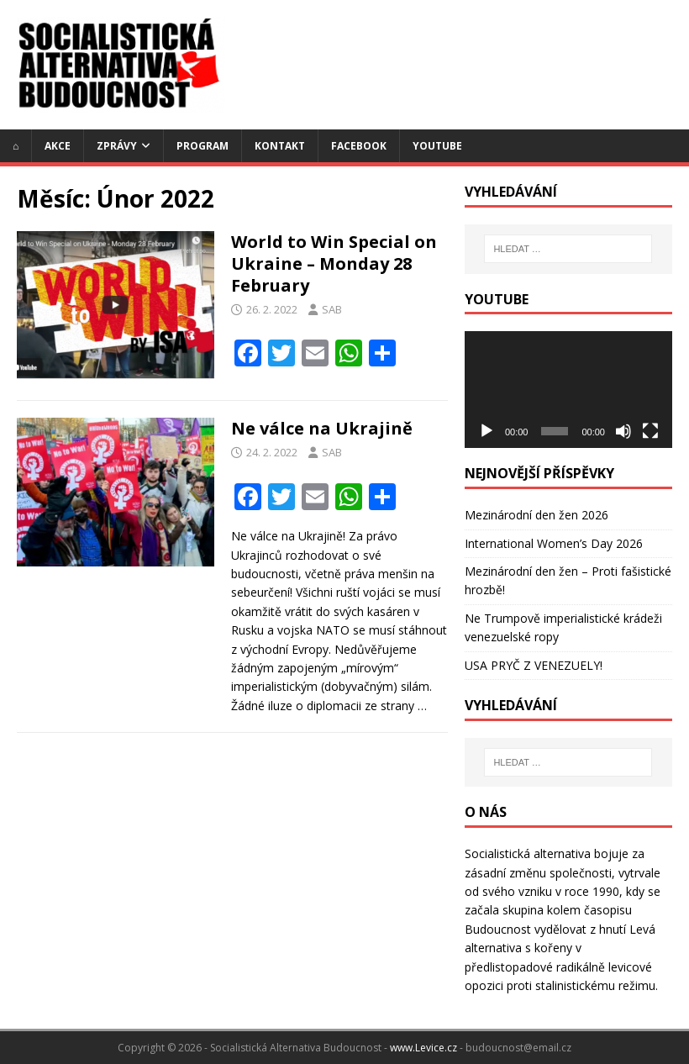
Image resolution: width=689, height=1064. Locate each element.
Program (202, 146)
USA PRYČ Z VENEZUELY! (533, 665)
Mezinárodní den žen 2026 (536, 515)
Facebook (359, 146)
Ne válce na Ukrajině (322, 428)
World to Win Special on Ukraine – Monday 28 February (334, 263)
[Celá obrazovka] (650, 431)
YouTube (437, 146)
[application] (568, 389)
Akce (58, 146)
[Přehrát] (486, 431)
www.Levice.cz (423, 1047)
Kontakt (280, 146)
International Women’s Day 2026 (554, 543)
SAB (332, 309)
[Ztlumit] (623, 431)
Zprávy (117, 146)
